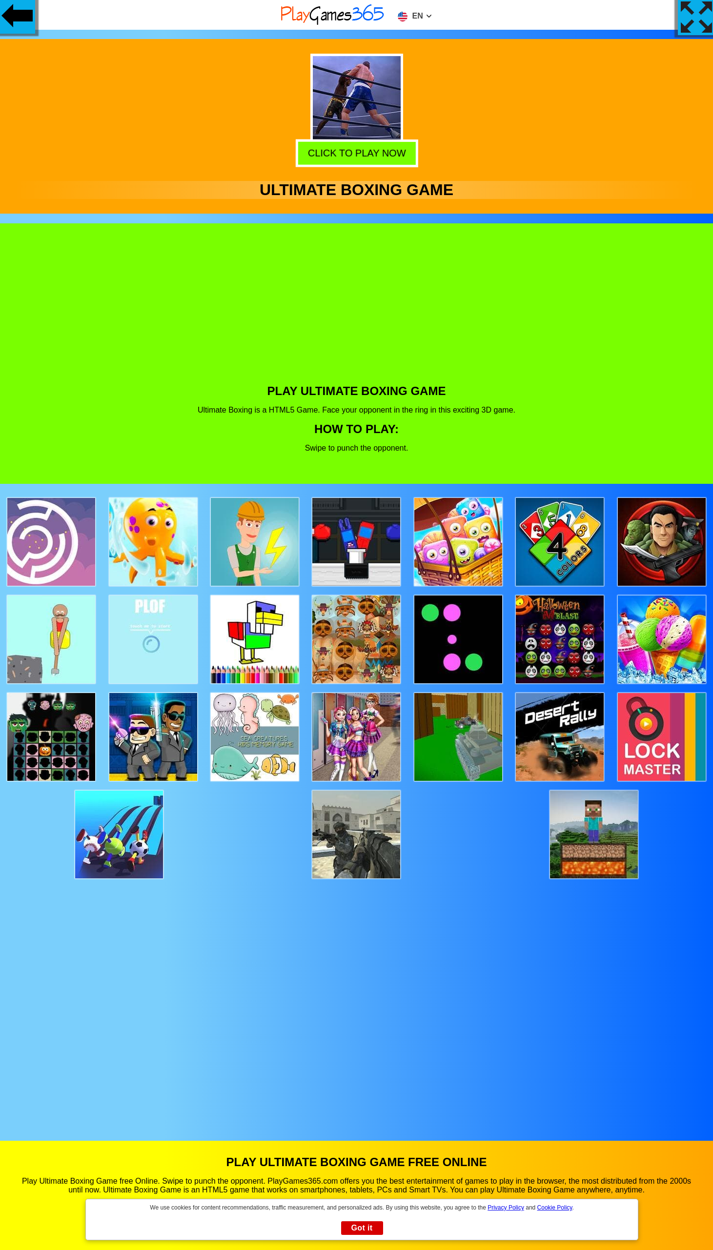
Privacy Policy (506, 1207)
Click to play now (355, 152)
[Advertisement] (357, 311)
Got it (361, 1228)
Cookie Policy (554, 1207)
